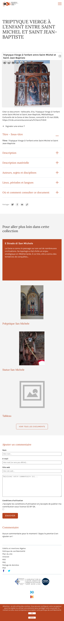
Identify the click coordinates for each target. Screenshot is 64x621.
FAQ (4, 562)
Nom (4, 450)
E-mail (5, 459)
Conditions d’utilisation (12, 500)
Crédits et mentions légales (14, 548)
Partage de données (10, 565)
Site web (6, 467)
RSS (4, 559)
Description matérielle (15, 162)
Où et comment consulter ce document (25, 192)
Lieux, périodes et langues (17, 182)
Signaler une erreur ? (15, 126)
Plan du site (7, 554)
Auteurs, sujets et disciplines (19, 172)
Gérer (32, 618)
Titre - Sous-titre (12, 134)
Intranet (5, 557)
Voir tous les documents (32, 426)
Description (9, 152)
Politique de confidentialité (13, 551)
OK (32, 613)
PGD (4, 568)
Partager (5, 204)
